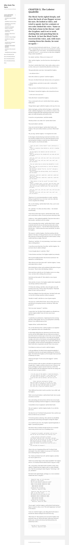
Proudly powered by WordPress (34, 542)
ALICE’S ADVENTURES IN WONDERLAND (8, 15)
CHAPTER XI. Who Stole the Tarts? (10, 49)
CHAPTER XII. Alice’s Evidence (10, 52)
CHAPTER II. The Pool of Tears (10, 21)
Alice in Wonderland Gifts (9, 54)
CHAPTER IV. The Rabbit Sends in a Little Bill (9, 27)
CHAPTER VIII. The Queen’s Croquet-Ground (10, 43)
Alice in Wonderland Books (9, 58)
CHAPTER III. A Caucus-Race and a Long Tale (10, 24)
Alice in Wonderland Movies (9, 56)
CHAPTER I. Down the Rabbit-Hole (10, 19)
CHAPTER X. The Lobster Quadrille (10, 46)
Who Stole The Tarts (9, 6)
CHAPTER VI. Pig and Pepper (10, 37)
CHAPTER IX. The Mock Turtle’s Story (9, 31)
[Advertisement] (14, 88)
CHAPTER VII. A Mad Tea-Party (9, 39)
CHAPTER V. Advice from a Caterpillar (10, 34)
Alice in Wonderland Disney (9, 60)
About (5, 62)
